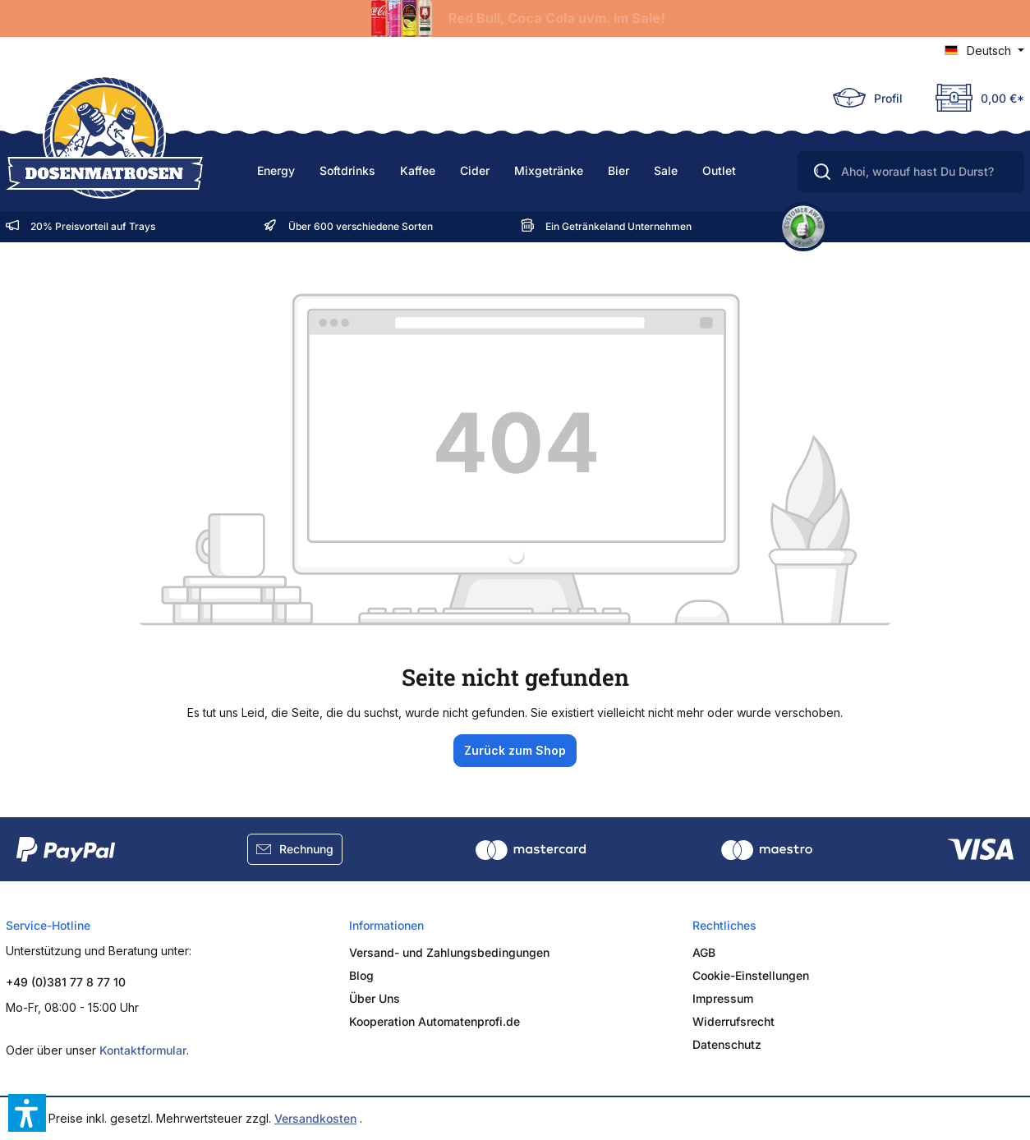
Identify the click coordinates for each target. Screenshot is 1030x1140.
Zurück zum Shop (515, 750)
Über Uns (374, 998)
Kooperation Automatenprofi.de (434, 1021)
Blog (361, 975)
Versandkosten (315, 1118)
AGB (703, 952)
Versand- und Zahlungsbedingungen (449, 952)
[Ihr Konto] (867, 97)
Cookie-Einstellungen (750, 975)
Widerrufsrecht (733, 1021)
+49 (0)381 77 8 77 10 (66, 982)
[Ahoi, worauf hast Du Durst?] (911, 171)
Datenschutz (726, 1044)
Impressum (722, 998)
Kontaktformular (142, 1050)
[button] (27, 1113)
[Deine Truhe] (971, 97)
